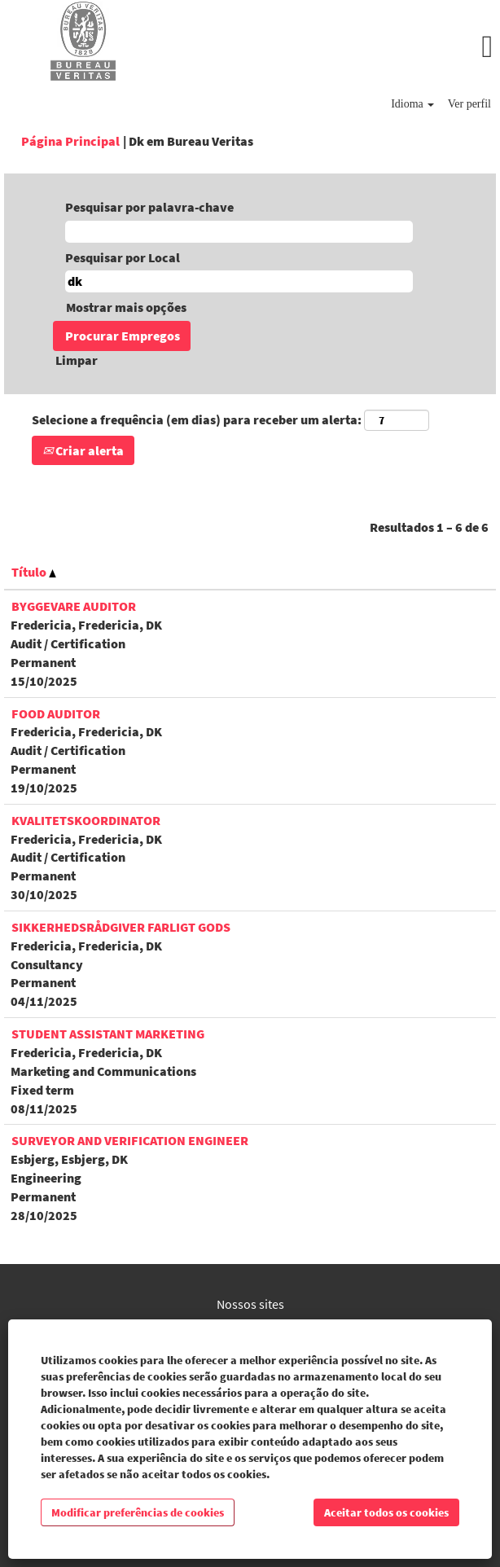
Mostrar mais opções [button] (126, 307)
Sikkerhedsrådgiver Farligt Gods (120, 927)
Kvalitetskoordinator (85, 820)
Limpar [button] (76, 360)
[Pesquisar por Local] (239, 281)
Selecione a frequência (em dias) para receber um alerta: (197, 419)
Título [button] (33, 572)
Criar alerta (83, 450)
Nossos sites (250, 1304)
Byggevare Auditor (73, 606)
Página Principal (70, 141)
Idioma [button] (412, 104)
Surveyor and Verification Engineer (129, 1140)
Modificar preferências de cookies (137, 1512)
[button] (333, 47)
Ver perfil (469, 104)
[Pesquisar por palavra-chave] (239, 232)
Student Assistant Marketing (107, 1033)
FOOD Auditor (55, 713)
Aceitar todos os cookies (386, 1512)
